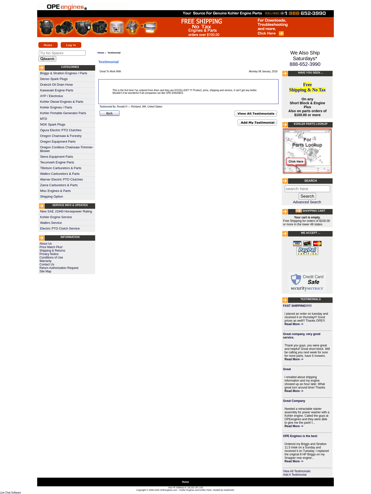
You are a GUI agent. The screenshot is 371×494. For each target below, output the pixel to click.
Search (310, 180)
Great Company (294, 401)
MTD (43, 119)
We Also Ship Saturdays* (305, 55)
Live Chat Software (10, 492)
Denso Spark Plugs (54, 79)
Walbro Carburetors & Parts (60, 174)
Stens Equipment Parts (56, 156)
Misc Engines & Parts (55, 191)
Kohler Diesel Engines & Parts (61, 102)
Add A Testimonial (295, 474)
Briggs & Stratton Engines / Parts (63, 73)
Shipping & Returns (52, 250)
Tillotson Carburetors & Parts (60, 168)
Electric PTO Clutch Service (60, 228)
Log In (71, 44)
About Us (46, 243)
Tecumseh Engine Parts (57, 162)
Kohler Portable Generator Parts (63, 113)
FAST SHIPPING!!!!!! (297, 306)
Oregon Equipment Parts (58, 141)
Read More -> (294, 324)
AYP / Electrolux (51, 96)
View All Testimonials (297, 471)
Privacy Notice (49, 254)
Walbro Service (51, 223)
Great (287, 369)
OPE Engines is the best (300, 436)
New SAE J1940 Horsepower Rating (66, 211)
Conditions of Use (51, 257)
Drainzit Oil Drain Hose (56, 84)
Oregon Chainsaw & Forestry (61, 136)
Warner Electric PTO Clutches (61, 179)
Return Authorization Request (59, 268)
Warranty (46, 261)
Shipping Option (51, 196)
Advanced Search (307, 202)
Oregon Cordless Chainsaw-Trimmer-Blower (67, 149)
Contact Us (47, 264)
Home (48, 44)
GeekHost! (229, 490)
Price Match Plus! (51, 247)
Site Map (45, 271)
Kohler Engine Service (56, 217)
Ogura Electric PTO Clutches (61, 130)
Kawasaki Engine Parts (56, 90)
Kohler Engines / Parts (56, 107)
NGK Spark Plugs (52, 124)
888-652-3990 (305, 64)
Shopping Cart (314, 210)
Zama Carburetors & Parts (59, 185)
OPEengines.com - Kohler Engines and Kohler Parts (186, 490)
